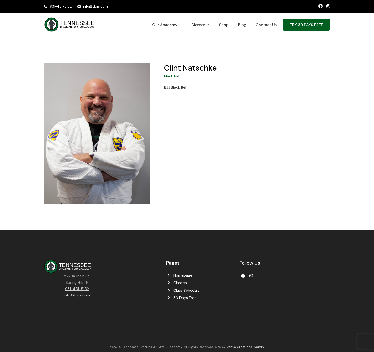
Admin (259, 347)
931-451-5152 (61, 6)
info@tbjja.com (95, 6)
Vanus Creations (239, 347)
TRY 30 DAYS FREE (306, 24)
